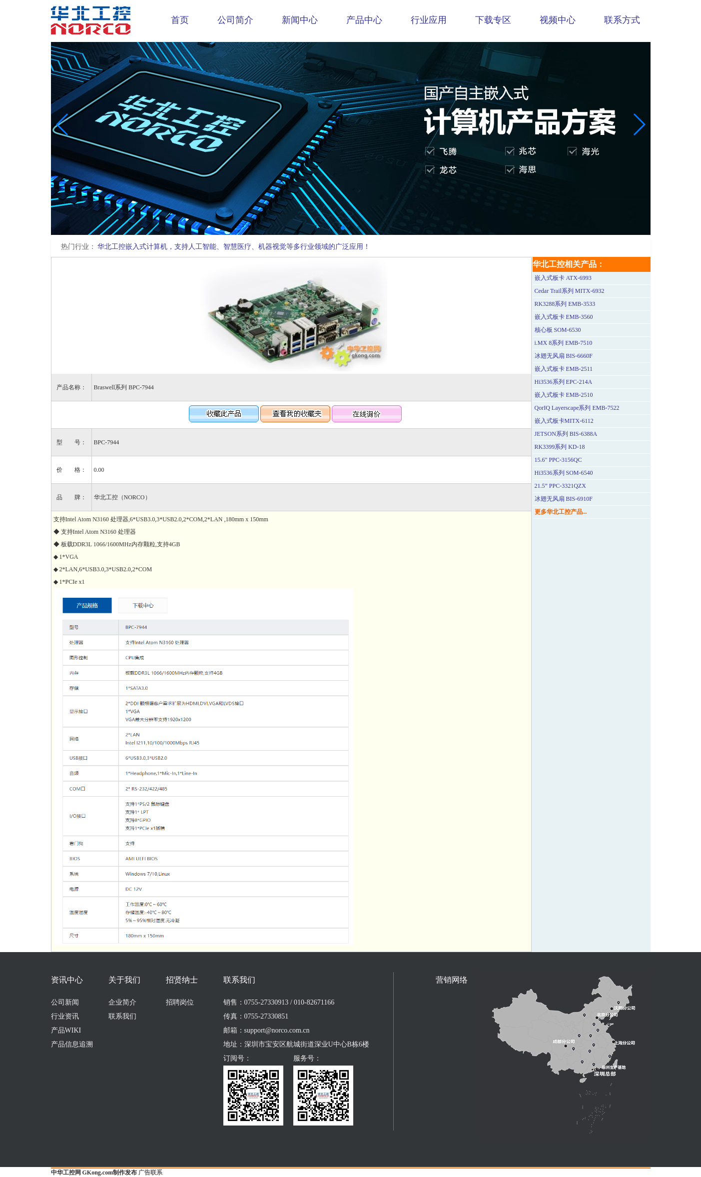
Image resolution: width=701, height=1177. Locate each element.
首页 (180, 20)
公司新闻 (65, 1002)
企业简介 (122, 1002)
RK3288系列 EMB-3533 (565, 303)
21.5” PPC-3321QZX (560, 485)
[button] (343, 228)
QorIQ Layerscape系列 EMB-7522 (577, 407)
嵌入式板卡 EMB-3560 (564, 316)
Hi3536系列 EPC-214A (564, 381)
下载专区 (493, 20)
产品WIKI (66, 1030)
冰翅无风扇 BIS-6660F (564, 355)
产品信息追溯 (72, 1044)
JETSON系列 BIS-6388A (566, 433)
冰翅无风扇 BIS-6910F (564, 498)
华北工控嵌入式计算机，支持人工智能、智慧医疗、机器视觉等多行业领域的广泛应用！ (233, 246)
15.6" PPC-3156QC (558, 459)
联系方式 (622, 20)
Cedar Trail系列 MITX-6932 (570, 290)
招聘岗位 (180, 1002)
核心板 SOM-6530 (558, 329)
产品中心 (364, 20)
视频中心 (558, 20)
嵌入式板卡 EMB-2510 (564, 394)
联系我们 (122, 1016)
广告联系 (150, 1172)
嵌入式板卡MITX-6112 (564, 420)
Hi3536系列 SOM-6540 (564, 472)
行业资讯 (65, 1016)
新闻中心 (300, 20)
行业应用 (429, 20)
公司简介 (235, 20)
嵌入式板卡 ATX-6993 (563, 277)
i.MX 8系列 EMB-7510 (564, 342)
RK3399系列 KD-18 (560, 446)
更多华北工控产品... (561, 511)
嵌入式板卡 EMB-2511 (564, 368)
